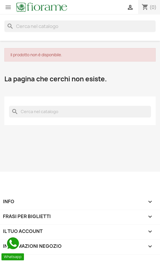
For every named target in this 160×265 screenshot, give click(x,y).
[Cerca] (80, 26)
